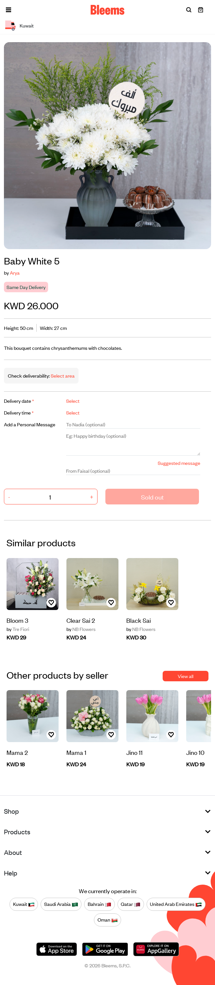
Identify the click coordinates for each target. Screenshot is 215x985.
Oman (108, 920)
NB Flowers (81, 629)
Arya (15, 272)
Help (10, 872)
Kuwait (24, 904)
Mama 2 (17, 752)
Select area (62, 375)
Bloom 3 (17, 620)
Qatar (130, 904)
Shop (11, 811)
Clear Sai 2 (80, 620)
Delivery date (19, 400)
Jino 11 (134, 752)
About (13, 852)
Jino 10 (195, 752)
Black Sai (138, 620)
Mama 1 (76, 752)
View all (185, 675)
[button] (8, 10)
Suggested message (179, 462)
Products (17, 831)
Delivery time (19, 412)
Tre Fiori (18, 629)
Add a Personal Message (29, 424)
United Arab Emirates (176, 904)
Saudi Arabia (61, 904)
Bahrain (99, 904)
